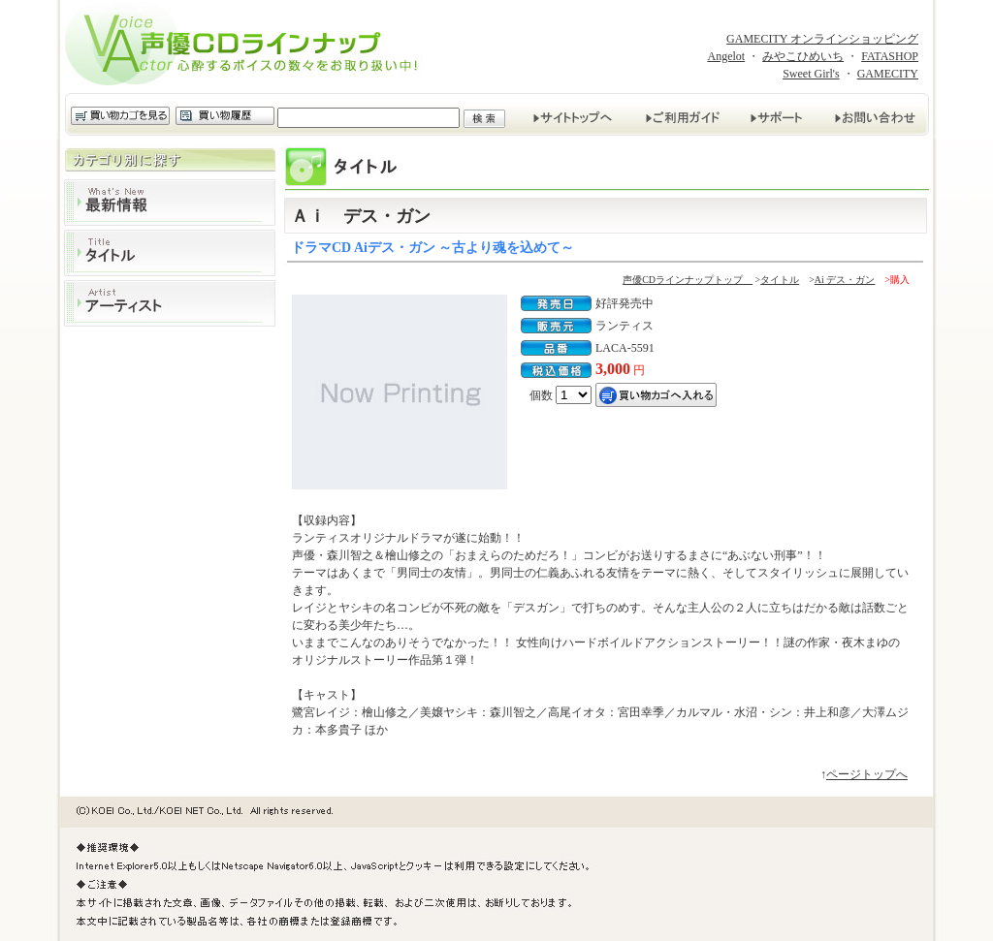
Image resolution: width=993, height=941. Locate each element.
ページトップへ (867, 774)
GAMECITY (887, 73)
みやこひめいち (803, 56)
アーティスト (169, 303)
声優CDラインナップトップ (688, 279)
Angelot (726, 56)
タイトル (169, 253)
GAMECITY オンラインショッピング (822, 39)
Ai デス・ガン (845, 279)
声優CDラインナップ (247, 46)
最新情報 (169, 202)
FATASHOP (889, 56)
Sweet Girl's (811, 73)
